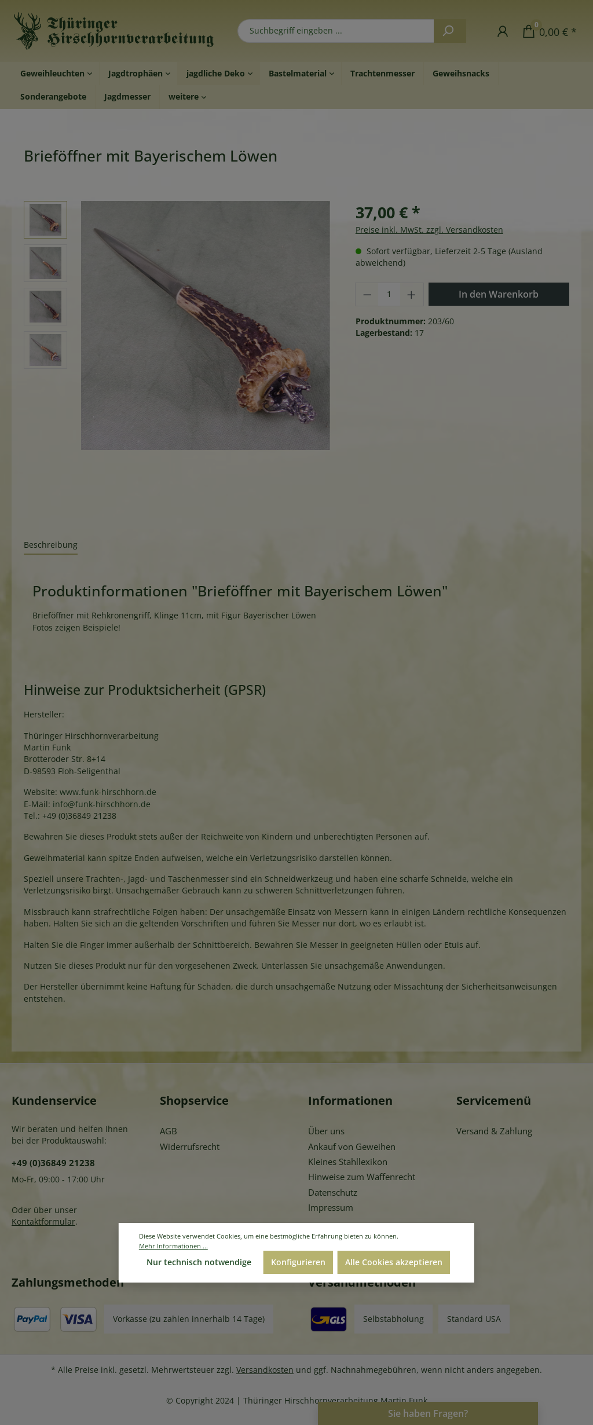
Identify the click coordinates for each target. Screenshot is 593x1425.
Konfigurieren (298, 1262)
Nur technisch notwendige (199, 1262)
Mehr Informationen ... (173, 1245)
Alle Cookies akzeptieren (393, 1262)
